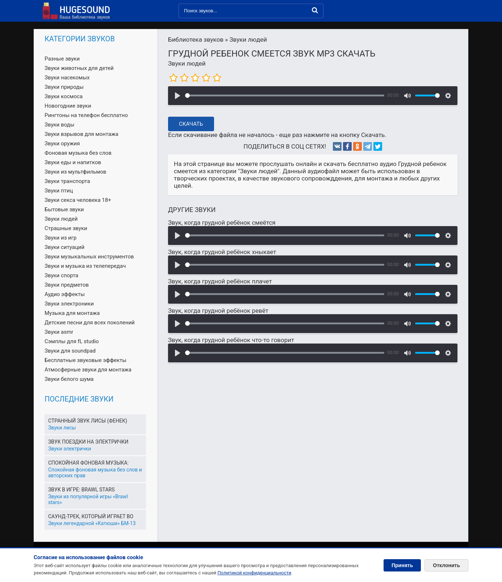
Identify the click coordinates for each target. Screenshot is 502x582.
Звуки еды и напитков (73, 162)
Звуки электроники (69, 303)
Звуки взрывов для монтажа (81, 134)
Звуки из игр (60, 237)
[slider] (284, 95)
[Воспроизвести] (177, 95)
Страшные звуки (66, 228)
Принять (402, 565)
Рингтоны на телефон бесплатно (86, 115)
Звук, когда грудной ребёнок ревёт (218, 310)
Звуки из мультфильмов (75, 172)
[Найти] (314, 10)
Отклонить (446, 565)
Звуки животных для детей (79, 68)
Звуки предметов (67, 285)
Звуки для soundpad (70, 351)
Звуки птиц (59, 190)
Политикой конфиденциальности (255, 572)
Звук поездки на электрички (88, 442)
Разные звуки (62, 58)
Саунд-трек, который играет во (90, 516)
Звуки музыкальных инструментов (89, 256)
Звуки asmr (59, 332)
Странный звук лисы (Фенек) (87, 421)
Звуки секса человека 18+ (78, 200)
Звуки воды (59, 124)
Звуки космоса (64, 96)
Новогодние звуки (68, 106)
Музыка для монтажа (72, 313)
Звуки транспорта (67, 181)
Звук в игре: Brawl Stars (81, 489)
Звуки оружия (62, 143)
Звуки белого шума (69, 379)
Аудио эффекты (65, 294)
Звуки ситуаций (64, 247)
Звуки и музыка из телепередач (85, 266)
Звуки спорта (61, 275)
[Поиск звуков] (251, 11)
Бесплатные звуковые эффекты (85, 360)
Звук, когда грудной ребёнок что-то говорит (231, 340)
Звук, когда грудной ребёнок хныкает (222, 251)
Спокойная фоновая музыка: (88, 463)
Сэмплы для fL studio (72, 341)
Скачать (191, 124)
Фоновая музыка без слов (78, 153)
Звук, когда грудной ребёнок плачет (220, 281)
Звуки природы (64, 87)
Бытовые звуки (64, 209)
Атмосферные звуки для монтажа (88, 369)
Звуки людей (187, 63)
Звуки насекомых (67, 77)
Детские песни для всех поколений (90, 322)
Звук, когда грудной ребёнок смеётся (222, 222)
